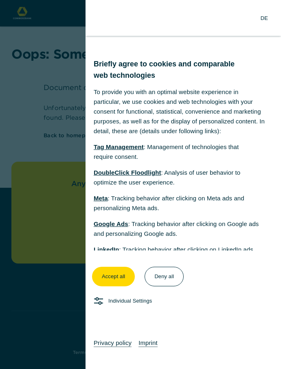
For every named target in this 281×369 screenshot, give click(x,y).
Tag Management (119, 146)
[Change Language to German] (264, 18)
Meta (101, 198)
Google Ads (111, 223)
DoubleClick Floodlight (127, 172)
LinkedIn (106, 249)
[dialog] (140, 184)
